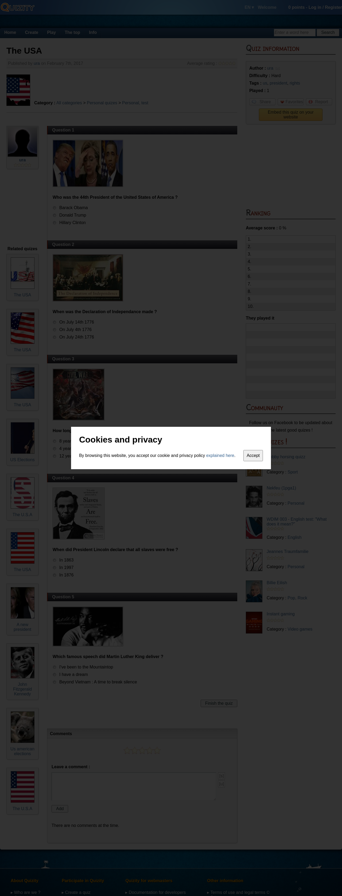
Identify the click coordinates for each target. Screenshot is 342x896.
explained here (220, 455)
